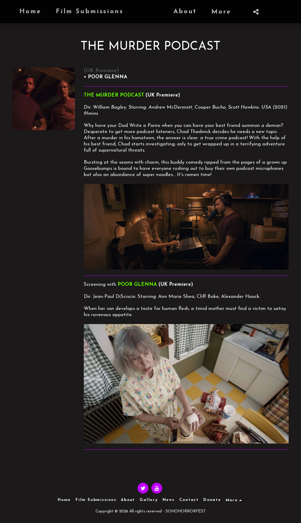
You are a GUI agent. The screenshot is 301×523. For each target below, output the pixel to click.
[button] (230, 12)
